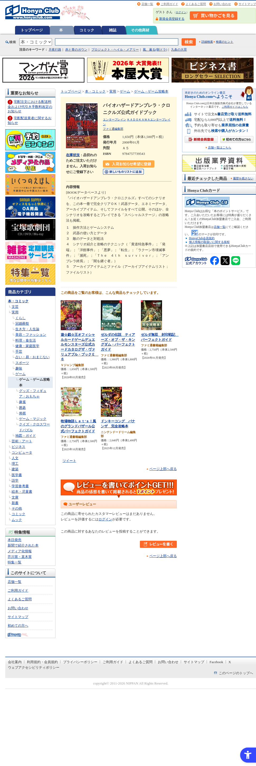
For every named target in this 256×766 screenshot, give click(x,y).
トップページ (32, 30)
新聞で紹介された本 (23, 545)
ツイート (69, 461)
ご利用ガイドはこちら (235, 106)
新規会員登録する (171, 19)
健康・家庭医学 (27, 346)
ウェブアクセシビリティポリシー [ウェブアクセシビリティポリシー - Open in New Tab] (33, 667)
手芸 (18, 351)
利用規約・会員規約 (42, 662)
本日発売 (14, 540)
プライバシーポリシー (80, 662)
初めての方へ (18, 626)
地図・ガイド (25, 436)
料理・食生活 (25, 340)
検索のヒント (224, 41)
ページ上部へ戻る (163, 469)
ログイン (181, 12)
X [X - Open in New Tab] (230, 662)
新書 (15, 503)
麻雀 (22, 402)
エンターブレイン (114, 119)
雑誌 (112, 30)
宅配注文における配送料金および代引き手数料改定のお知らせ (30, 106)
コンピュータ (22, 452)
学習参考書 (20, 486)
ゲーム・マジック (32, 419)
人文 (15, 458)
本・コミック (18, 301)
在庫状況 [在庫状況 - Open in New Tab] (73, 155)
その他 (17, 508)
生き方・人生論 (27, 329)
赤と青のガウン (76, 49)
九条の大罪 (179, 49)
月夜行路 (55, 49)
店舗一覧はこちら (219, 147)
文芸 (15, 307)
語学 (15, 480)
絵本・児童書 (22, 492)
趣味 (18, 368)
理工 (15, 464)
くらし (20, 318)
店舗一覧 (147, 4)
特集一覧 (14, 562)
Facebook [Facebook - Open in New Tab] (216, 662)
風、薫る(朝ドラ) (155, 49)
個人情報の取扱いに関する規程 (209, 241)
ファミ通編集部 (113, 128)
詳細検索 (207, 41)
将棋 (22, 413)
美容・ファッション (30, 335)
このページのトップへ (236, 673)
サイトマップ (247, 4)
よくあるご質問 (196, 4)
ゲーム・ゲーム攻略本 (151, 91)
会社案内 (15, 662)
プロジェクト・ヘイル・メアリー (115, 49)
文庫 (15, 497)
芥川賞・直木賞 (20, 557)
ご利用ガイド (169, 4)
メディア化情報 (20, 551)
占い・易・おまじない (32, 357)
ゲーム (20, 374)
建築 (15, 469)
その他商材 (140, 30)
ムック (17, 520)
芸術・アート (22, 441)
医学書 (17, 475)
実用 (15, 312)
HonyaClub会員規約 (202, 238)
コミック (86, 30)
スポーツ (22, 363)
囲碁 (22, 408)
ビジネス (18, 447)
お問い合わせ (222, 4)
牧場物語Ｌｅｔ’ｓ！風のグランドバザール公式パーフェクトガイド (78, 426)
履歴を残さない (243, 178)
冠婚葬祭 (22, 323)
